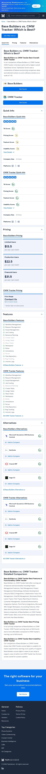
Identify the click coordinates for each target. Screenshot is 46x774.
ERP (3, 748)
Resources (5, 721)
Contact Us (5, 714)
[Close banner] (42, 6)
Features (23, 43)
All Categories (6, 751)
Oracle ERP (13, 464)
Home (4, 711)
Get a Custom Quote (11, 302)
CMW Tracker (15, 97)
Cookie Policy (20, 718)
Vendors (4, 718)
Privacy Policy (20, 711)
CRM (3, 745)
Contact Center (7, 738)
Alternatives (33, 43)
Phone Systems (7, 731)
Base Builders (15, 83)
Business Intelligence (9, 741)
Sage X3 (12, 478)
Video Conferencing (8, 734)
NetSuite (12, 450)
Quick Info (5, 43)
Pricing (14, 43)
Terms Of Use (20, 714)
